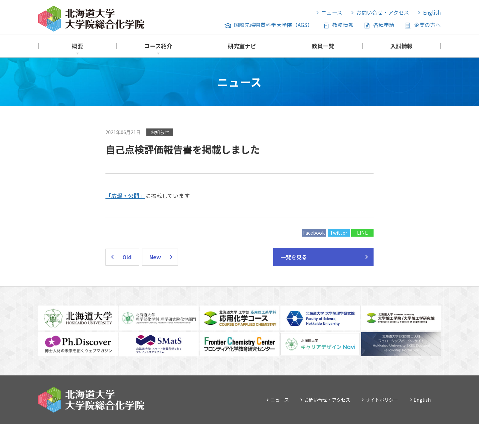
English (432, 12)
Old (127, 257)
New (155, 257)
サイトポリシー (382, 399)
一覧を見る (293, 257)
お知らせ (159, 131)
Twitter (338, 232)
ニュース (331, 12)
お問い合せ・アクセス (382, 12)
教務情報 (343, 24)
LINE (362, 232)
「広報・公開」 (125, 196)
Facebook (314, 232)
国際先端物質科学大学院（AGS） (273, 24)
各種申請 (384, 24)
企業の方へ (427, 24)
